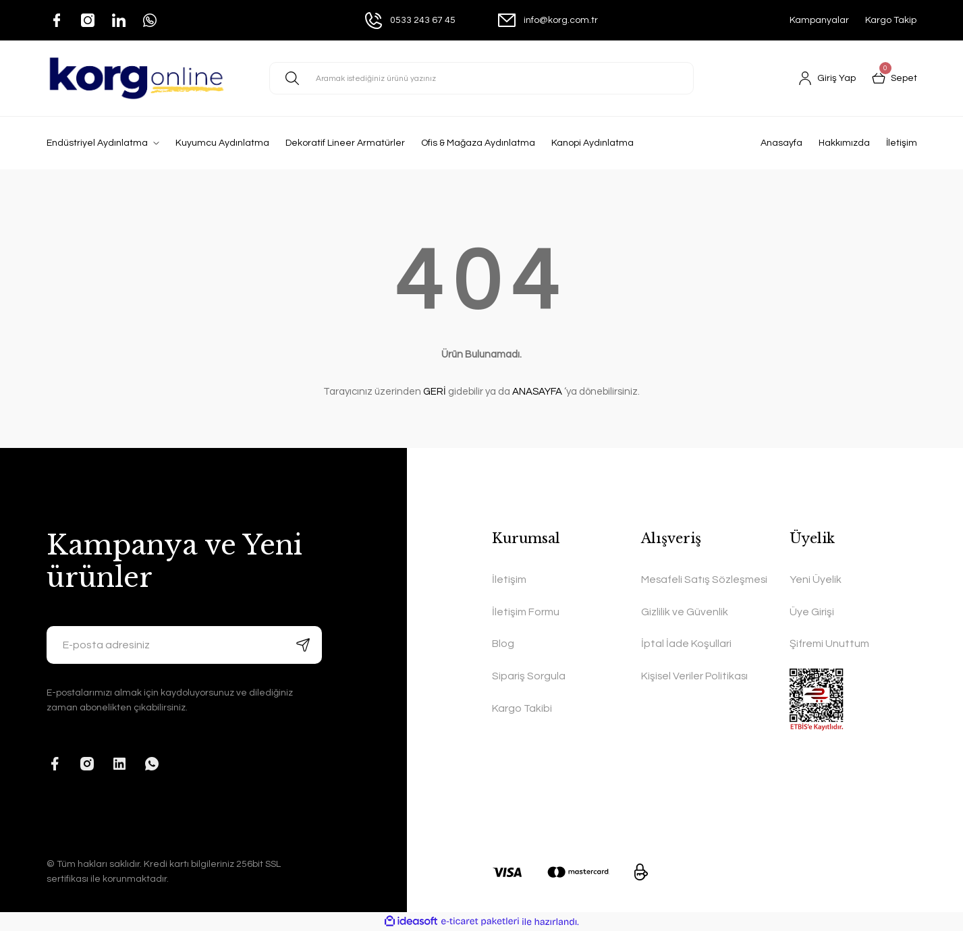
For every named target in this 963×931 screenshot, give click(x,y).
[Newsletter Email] (185, 645)
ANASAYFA (537, 392)
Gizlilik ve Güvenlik (684, 628)
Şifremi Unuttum (829, 645)
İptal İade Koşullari (686, 661)
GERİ (434, 392)
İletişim (901, 143)
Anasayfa (781, 143)
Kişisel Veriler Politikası (695, 693)
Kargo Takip (890, 20)
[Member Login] (827, 78)
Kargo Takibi (522, 709)
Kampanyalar (819, 20)
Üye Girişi (812, 612)
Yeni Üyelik (816, 580)
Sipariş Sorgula (529, 677)
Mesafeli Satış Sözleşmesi (676, 588)
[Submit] (303, 645)
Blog (503, 645)
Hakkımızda (844, 143)
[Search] (481, 78)
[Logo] (137, 78)
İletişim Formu (525, 612)
